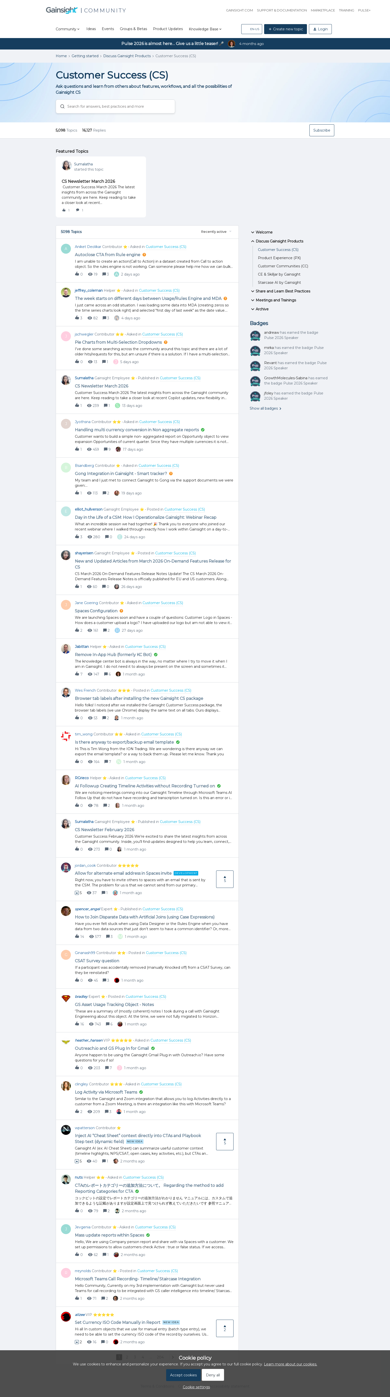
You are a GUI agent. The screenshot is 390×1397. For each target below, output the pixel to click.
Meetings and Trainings (273, 300)
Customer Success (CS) (278, 249)
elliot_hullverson (88, 509)
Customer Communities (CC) (283, 266)
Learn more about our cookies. (290, 1364)
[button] (251, 29)
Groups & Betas (133, 29)
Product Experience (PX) (279, 258)
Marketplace (323, 10)
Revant (270, 363)
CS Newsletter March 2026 (88, 181)
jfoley (268, 393)
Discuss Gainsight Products (127, 56)
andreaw (271, 332)
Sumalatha (83, 164)
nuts (79, 1177)
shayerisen (84, 553)
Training (346, 10)
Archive (259, 309)
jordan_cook (85, 865)
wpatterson (85, 1128)
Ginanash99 (85, 953)
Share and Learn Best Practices (280, 291)
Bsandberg (84, 465)
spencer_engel (87, 909)
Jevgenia (83, 1227)
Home (61, 56)
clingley (81, 1084)
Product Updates (168, 29)
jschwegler (84, 334)
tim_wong (84, 734)
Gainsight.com (239, 10)
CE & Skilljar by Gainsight (279, 274)
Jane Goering (86, 603)
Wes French (85, 690)
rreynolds (83, 1271)
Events (108, 29)
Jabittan (82, 646)
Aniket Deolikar (88, 246)
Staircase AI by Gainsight (279, 282)
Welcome (261, 232)
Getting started (85, 56)
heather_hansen (88, 1040)
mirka (269, 347)
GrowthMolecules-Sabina (285, 378)
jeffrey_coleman (89, 290)
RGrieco (82, 778)
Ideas (91, 29)
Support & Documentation (282, 10)
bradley (81, 996)
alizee (80, 1314)
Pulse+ (364, 10)
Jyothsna (83, 422)
